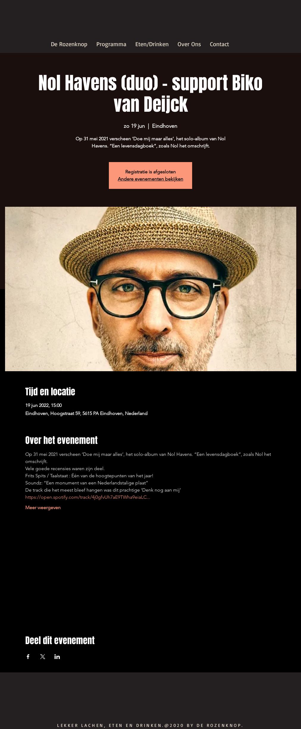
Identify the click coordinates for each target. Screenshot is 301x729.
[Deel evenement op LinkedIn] (57, 656)
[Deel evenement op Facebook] (28, 656)
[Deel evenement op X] (43, 656)
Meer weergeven (43, 507)
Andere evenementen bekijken (150, 179)
